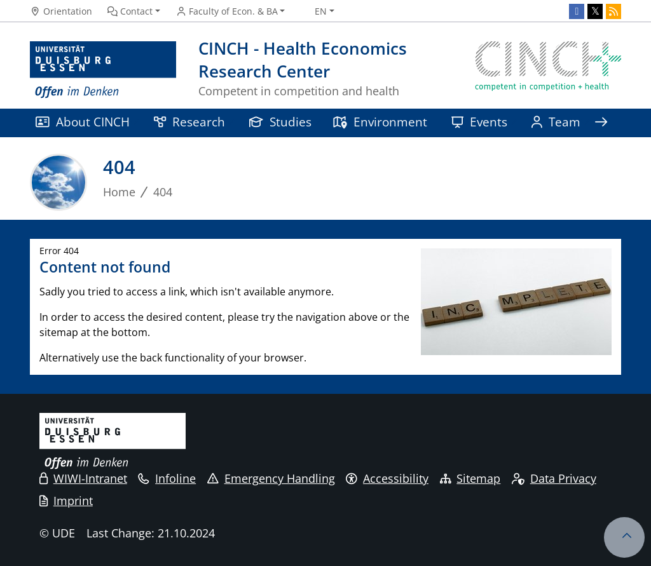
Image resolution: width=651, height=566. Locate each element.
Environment (379, 121)
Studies (280, 121)
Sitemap (470, 478)
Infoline (167, 478)
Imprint (66, 500)
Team (555, 121)
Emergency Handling (271, 478)
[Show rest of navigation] (600, 123)
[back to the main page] (548, 70)
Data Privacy (554, 478)
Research (189, 121)
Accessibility (387, 478)
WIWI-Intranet (83, 478)
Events (479, 121)
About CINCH (83, 121)
